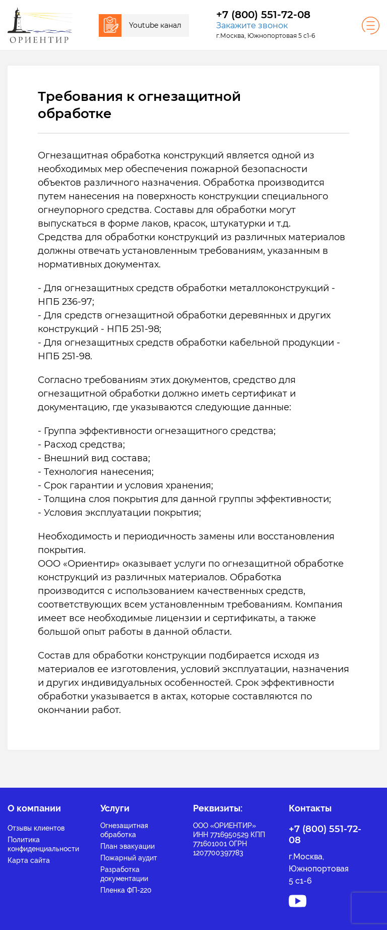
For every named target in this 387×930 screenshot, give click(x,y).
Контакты (310, 808)
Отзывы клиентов (36, 828)
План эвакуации (127, 846)
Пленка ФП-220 (126, 890)
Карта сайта (29, 860)
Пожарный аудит (128, 858)
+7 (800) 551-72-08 (263, 15)
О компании (34, 808)
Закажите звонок (252, 25)
